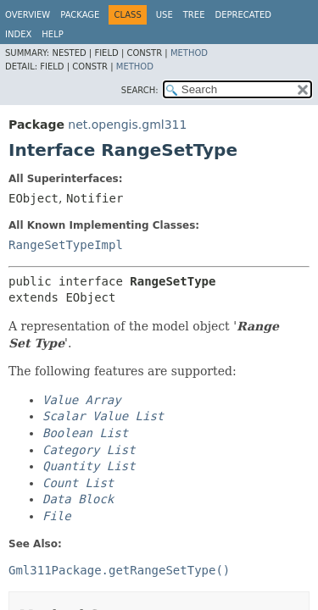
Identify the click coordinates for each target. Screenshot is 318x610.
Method (189, 53)
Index (18, 34)
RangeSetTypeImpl (65, 245)
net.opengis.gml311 (127, 124)
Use (164, 14)
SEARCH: (140, 90)
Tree (194, 14)
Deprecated (243, 14)
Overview (27, 14)
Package (79, 14)
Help (52, 34)
